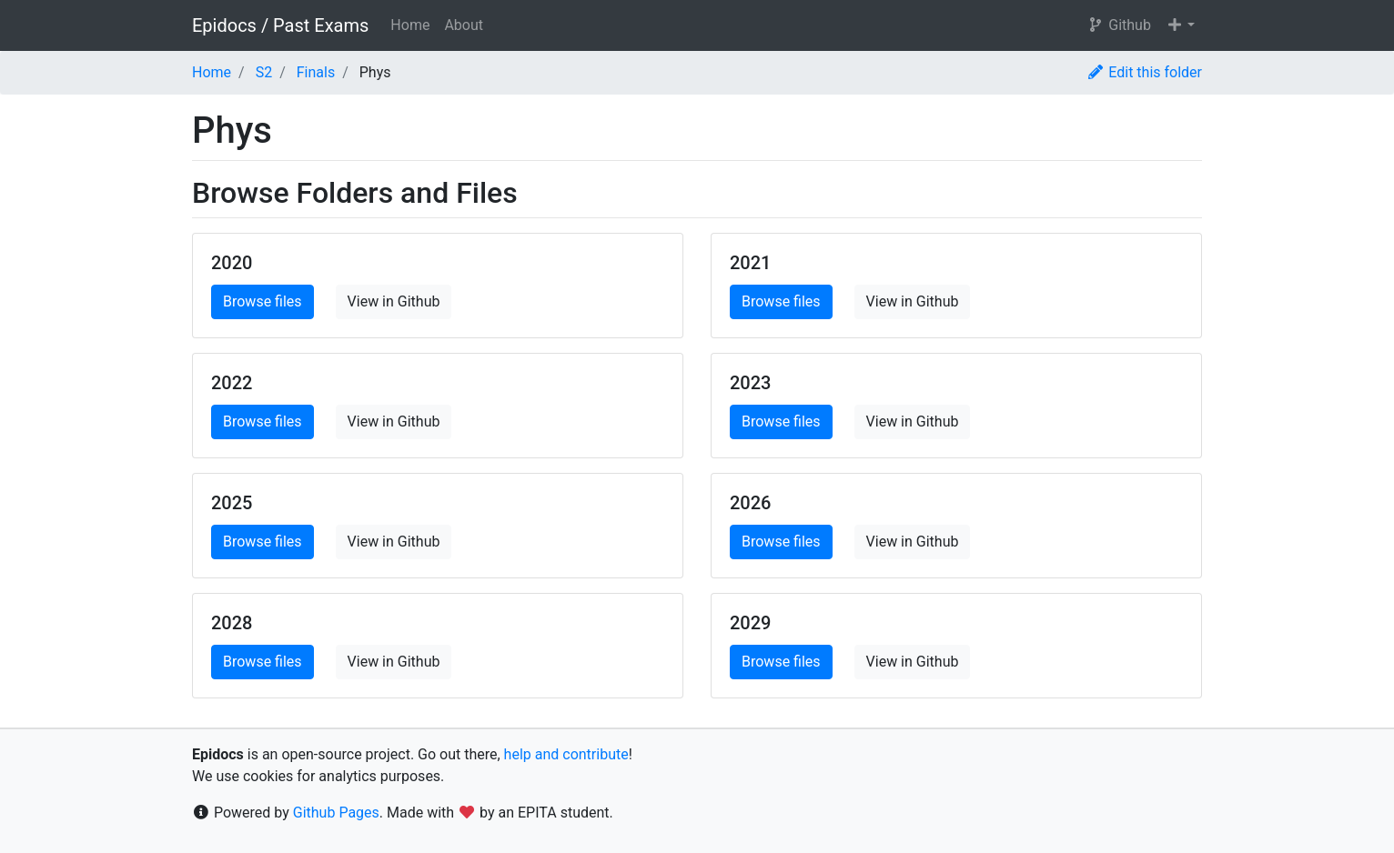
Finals (316, 72)
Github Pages (336, 812)
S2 (264, 72)
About (463, 25)
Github (1118, 25)
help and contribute (566, 754)
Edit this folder (1144, 72)
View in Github (394, 301)
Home (409, 25)
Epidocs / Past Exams (280, 25)
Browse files (262, 301)
